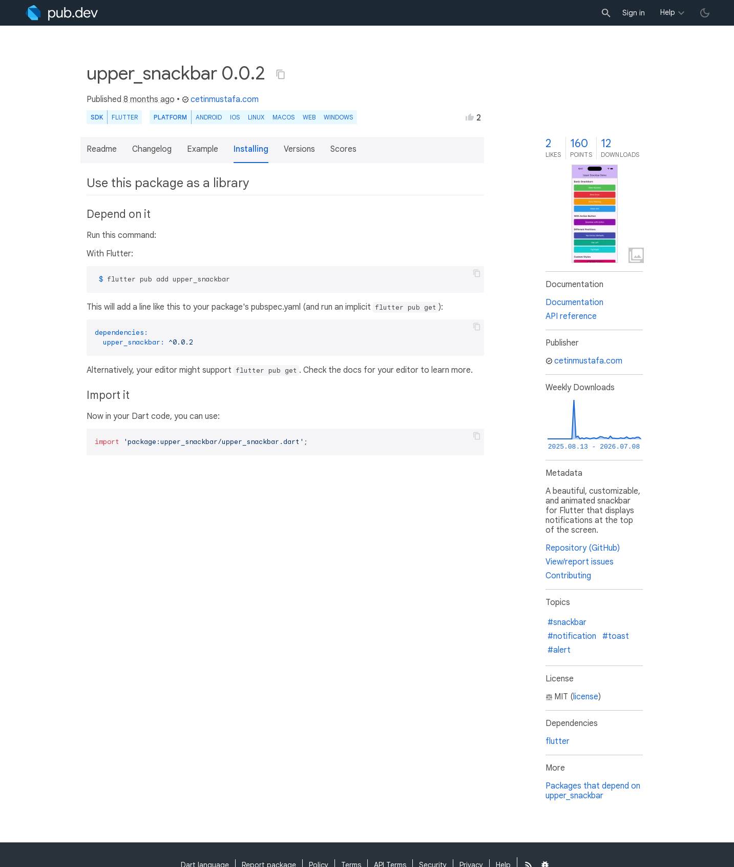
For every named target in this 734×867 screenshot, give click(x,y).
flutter (558, 741)
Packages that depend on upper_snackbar (593, 791)
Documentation (574, 302)
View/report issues (580, 562)
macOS (283, 117)
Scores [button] (343, 149)
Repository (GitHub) (583, 548)
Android (209, 117)
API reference (571, 316)
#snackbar (567, 622)
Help (667, 12)
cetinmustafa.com (220, 99)
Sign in (633, 12)
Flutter (125, 117)
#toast (615, 636)
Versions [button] (299, 149)
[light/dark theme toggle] (705, 13)
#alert (559, 650)
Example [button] (202, 149)
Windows (338, 117)
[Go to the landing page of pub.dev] (62, 13)
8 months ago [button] (149, 99)
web (309, 117)
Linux (256, 117)
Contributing (568, 576)
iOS (235, 117)
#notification (572, 636)
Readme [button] (102, 149)
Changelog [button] (152, 149)
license (585, 697)
